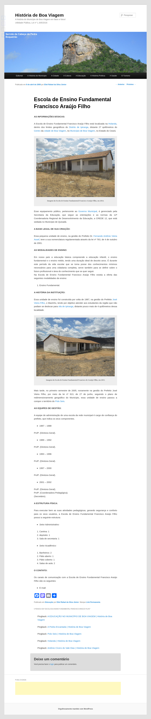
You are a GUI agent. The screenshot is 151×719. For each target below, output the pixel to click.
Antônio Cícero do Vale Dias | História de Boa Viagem (73, 648)
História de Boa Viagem (39, 15)
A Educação (81, 76)
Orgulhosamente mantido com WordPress (75, 709)
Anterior (120, 84)
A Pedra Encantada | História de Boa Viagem (69, 627)
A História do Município (37, 76)
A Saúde (113, 76)
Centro (37, 131)
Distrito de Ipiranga (78, 127)
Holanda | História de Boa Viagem (64, 641)
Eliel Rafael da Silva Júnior (55, 85)
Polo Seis (59, 401)
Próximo (131, 84)
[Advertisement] (68, 688)
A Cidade (55, 76)
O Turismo (125, 76)
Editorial (19, 76)
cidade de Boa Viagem (55, 131)
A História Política (97, 76)
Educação (49, 602)
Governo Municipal (87, 211)
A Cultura (67, 76)
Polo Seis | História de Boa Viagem (64, 634)
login (52, 664)
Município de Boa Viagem (82, 131)
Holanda (112, 123)
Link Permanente (93, 602)
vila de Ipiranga (65, 306)
